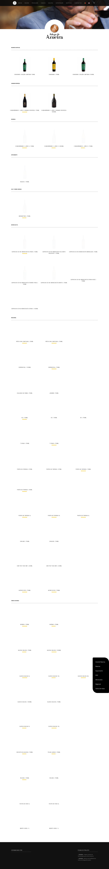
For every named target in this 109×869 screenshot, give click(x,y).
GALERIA (50, 3)
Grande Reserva (100, 662)
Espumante (99, 671)
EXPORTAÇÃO (59, 3)
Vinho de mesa (100, 688)
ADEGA (20, 3)
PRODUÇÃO (35, 3)
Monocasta (98, 680)
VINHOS (43, 3)
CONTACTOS (78, 3)
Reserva (97, 666)
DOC (96, 675)
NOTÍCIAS (69, 3)
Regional (98, 684)
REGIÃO (27, 3)
